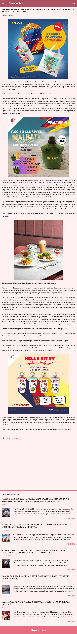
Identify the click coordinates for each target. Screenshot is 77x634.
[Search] (74, 4)
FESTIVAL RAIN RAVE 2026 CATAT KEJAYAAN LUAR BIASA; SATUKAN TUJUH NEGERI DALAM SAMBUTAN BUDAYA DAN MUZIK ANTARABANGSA (35, 500)
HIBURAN (16, 439)
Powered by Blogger (39, 630)
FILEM (9, 439)
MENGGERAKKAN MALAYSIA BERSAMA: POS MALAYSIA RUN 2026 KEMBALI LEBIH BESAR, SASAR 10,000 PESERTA (36, 525)
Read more (71, 518)
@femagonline (14, 3)
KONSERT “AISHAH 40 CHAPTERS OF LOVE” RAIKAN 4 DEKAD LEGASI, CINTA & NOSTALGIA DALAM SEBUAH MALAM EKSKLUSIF (34, 551)
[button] (74, 9)
